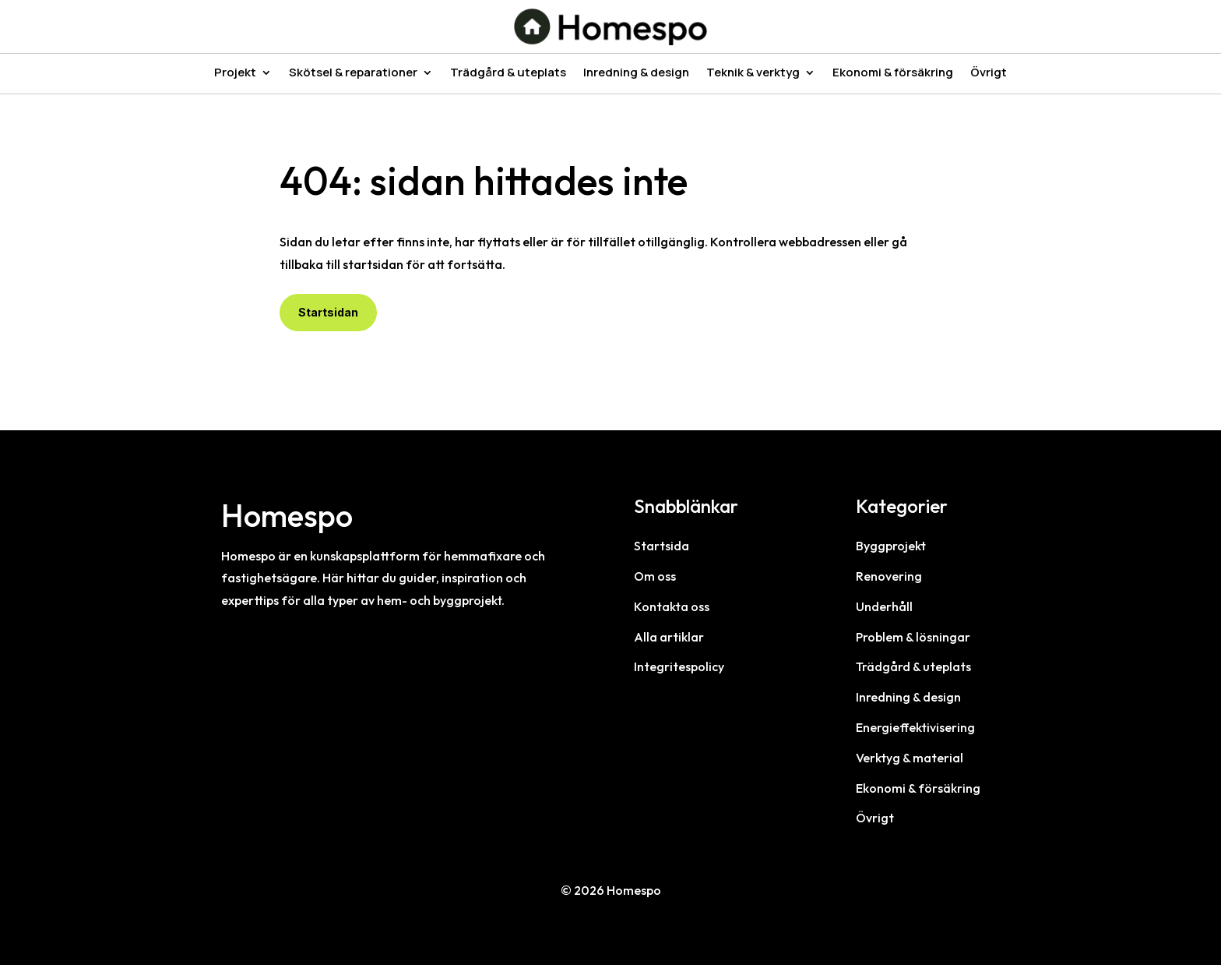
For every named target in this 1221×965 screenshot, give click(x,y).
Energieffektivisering (915, 727)
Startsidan (328, 312)
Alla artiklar (669, 637)
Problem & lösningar (913, 637)
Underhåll (884, 606)
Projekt (235, 73)
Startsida (661, 545)
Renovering (889, 576)
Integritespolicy (679, 666)
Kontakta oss (671, 606)
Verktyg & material (909, 757)
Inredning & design (636, 73)
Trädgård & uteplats (508, 73)
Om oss (655, 576)
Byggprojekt (891, 545)
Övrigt (988, 73)
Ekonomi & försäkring (892, 73)
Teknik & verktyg (753, 73)
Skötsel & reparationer (353, 73)
